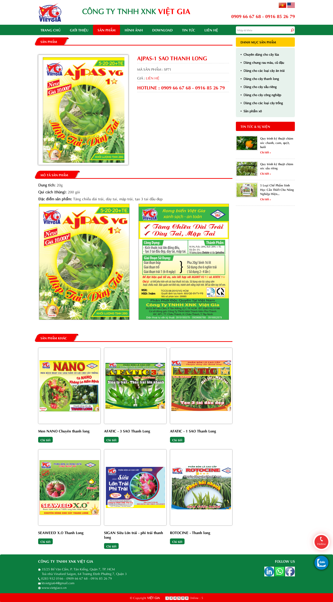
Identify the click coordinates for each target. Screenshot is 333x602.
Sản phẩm (106, 29)
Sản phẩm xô (251, 110)
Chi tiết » (265, 152)
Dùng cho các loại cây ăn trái (262, 70)
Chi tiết (45, 440)
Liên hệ (211, 29)
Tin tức (188, 29)
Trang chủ (50, 29)
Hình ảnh (134, 29)
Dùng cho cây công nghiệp (260, 94)
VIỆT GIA (153, 597)
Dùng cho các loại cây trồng (261, 102)
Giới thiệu (79, 29)
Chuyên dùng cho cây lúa (259, 54)
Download (162, 29)
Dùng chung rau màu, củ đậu (262, 62)
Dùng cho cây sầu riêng (258, 86)
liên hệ (152, 77)
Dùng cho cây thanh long (259, 78)
